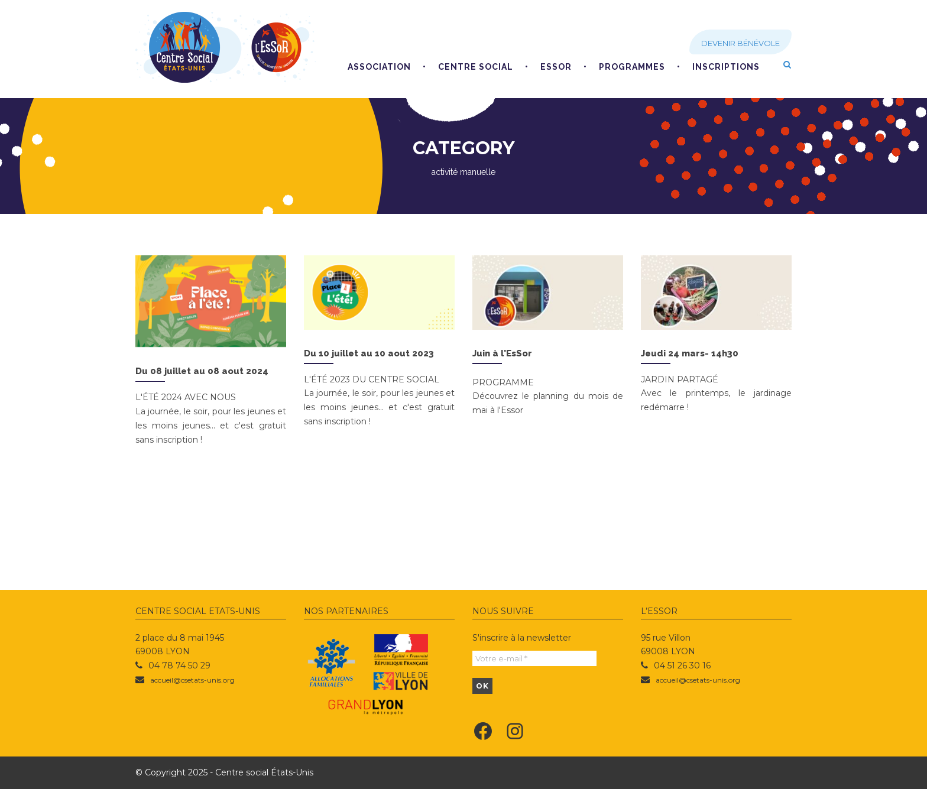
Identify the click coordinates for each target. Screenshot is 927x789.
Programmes (632, 67)
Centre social (475, 67)
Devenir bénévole (740, 43)
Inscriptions (726, 67)
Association (379, 67)
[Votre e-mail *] (534, 658)
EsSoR (556, 67)
